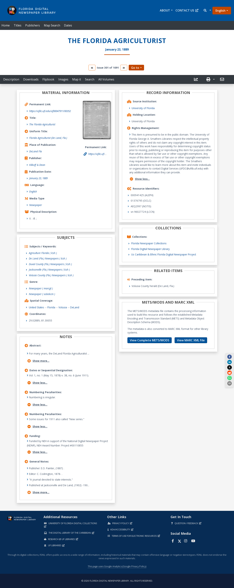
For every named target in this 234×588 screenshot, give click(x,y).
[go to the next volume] (123, 67)
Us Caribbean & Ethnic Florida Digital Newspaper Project (163, 254)
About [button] (165, 10)
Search (89, 79)
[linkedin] (229, 362)
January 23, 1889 (38, 178)
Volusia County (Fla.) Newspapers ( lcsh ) (51, 275)
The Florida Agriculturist (42, 124)
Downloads (31, 79)
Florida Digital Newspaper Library (150, 249)
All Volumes (106, 79)
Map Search (52, 25)
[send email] (229, 383)
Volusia (62, 307)
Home (5, 25)
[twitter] (229, 367)
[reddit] (229, 372)
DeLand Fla (35, 151)
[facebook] (229, 356)
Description (11, 79)
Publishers (32, 25)
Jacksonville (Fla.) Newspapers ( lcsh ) (49, 269)
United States (36, 307)
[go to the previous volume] (91, 67)
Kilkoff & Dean (37, 165)
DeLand (74, 307)
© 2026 (117, 580)
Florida (51, 307)
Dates (68, 25)
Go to (135, 68)
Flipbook (48, 79)
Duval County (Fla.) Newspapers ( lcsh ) (50, 264)
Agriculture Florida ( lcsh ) (43, 253)
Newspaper (35, 205)
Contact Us (187, 10)
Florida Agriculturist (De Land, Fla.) (48, 138)
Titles (17, 25)
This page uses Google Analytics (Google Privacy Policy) (117, 566)
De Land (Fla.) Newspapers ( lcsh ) (48, 258)
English (220, 11)
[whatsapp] (229, 377)
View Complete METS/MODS (149, 340)
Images (63, 79)
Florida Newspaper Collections (149, 243)
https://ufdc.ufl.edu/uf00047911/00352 (50, 111)
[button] (207, 10)
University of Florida (143, 108)
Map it (76, 79)
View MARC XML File (191, 340)
